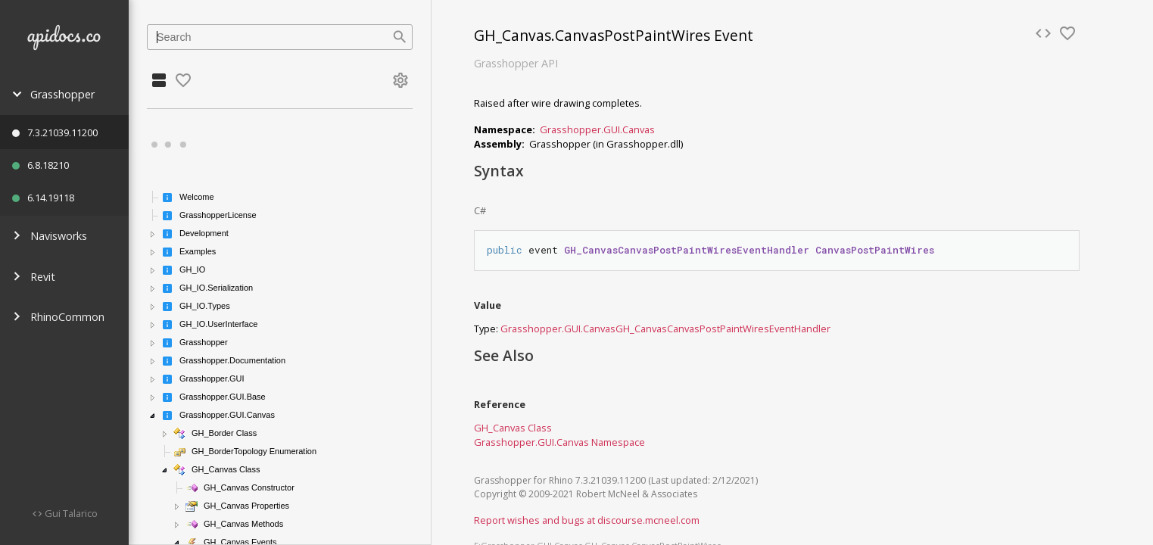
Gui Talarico (70, 513)
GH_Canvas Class (513, 427)
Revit (33, 276)
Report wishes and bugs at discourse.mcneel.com (587, 520)
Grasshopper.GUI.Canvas (597, 129)
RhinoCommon (58, 317)
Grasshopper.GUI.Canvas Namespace (559, 442)
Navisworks (49, 236)
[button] (153, 234)
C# (480, 210)
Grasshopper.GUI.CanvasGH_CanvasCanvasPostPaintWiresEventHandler (665, 328)
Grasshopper (53, 94)
